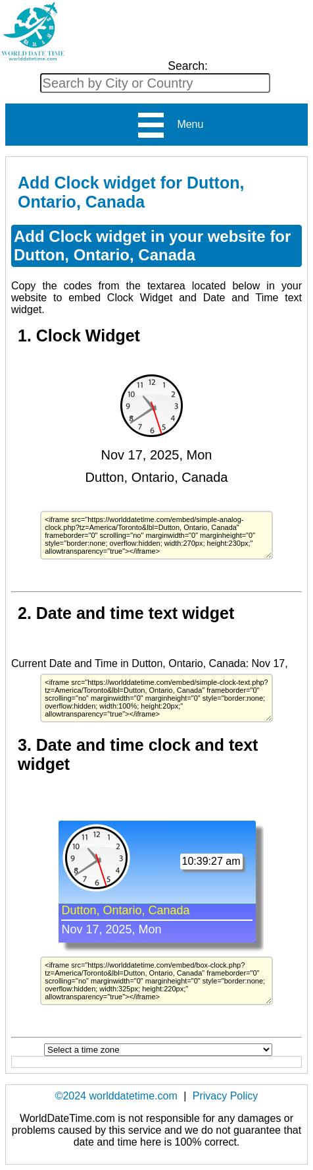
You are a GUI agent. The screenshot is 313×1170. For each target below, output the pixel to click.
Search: (188, 66)
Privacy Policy (225, 1095)
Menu (170, 125)
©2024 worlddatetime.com (116, 1095)
